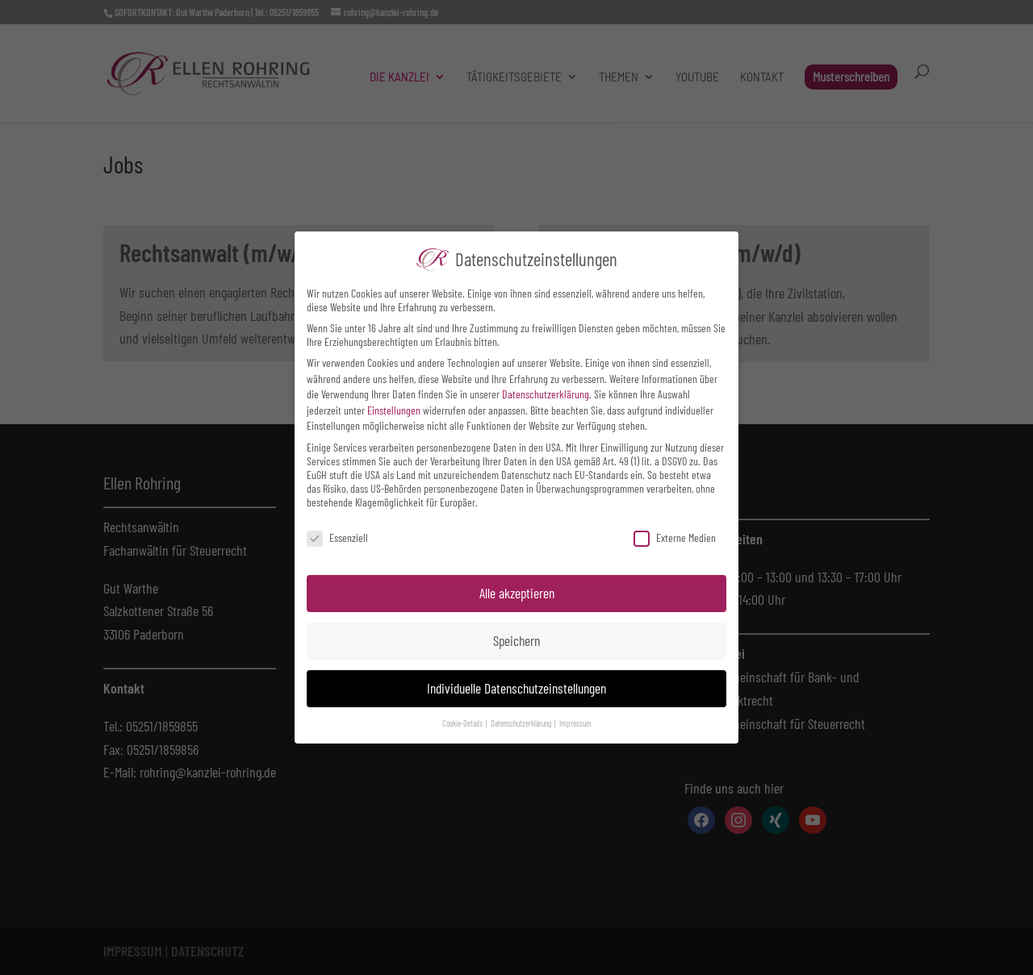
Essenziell (337, 537)
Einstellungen (393, 410)
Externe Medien (675, 537)
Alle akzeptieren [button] (516, 593)
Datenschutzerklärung (545, 394)
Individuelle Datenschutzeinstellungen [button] (516, 688)
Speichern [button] (516, 640)
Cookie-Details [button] (463, 723)
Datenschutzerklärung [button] (522, 723)
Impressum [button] (575, 723)
